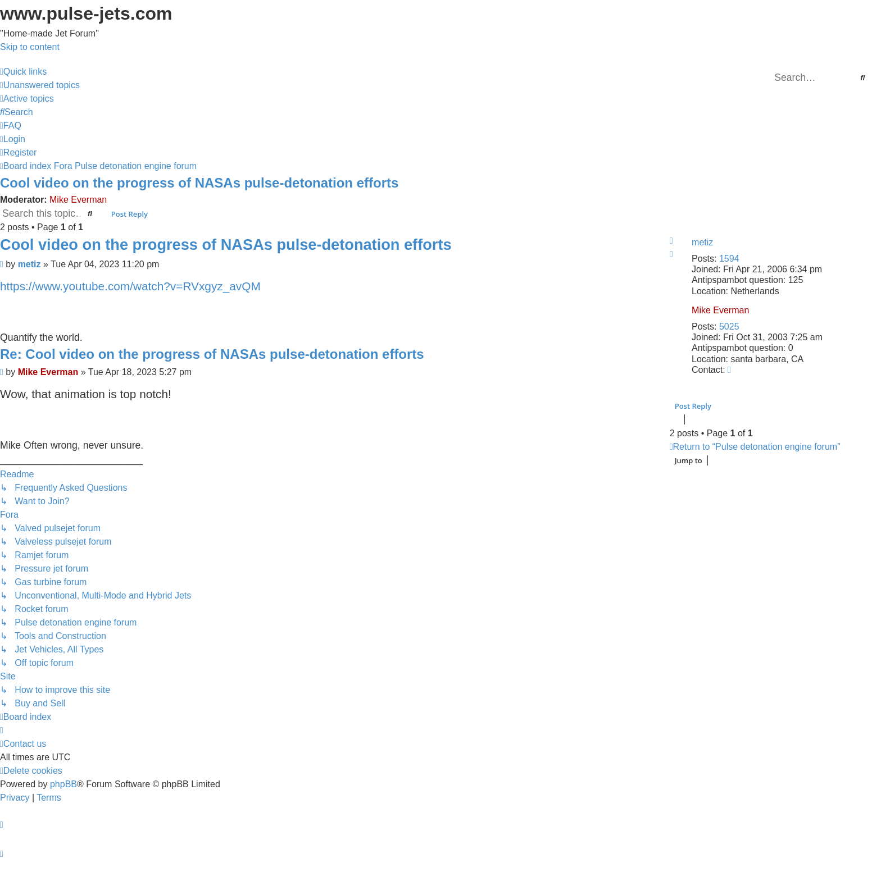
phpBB (63, 784)
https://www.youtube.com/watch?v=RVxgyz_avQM (130, 286)
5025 (729, 326)
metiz (702, 242)
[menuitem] (40, 85)
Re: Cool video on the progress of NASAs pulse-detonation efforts (212, 354)
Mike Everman (78, 199)
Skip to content (30, 47)
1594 (729, 258)
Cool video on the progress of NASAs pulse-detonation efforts (199, 182)
